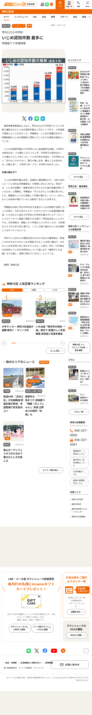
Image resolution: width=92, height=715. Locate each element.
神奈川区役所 (77, 499)
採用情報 (49, 663)
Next (62, 343)
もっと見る (55, 351)
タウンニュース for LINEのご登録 (19, 628)
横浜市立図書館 (78, 517)
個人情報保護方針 (10, 668)
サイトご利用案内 (25, 668)
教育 (53, 17)
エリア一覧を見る (50, 470)
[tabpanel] (33, 80)
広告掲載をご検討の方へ (31, 663)
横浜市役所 (76, 504)
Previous (4, 343)
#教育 (6, 265)
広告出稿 (30, 4)
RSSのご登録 (76, 635)
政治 (75, 17)
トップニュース (21, 17)
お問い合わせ (72, 664)
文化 (35, 17)
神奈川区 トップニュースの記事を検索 (78, 348)
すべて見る (78, 177)
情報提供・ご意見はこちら (79, 452)
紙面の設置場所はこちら (79, 481)
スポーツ (64, 17)
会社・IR (69, 6)
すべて (6, 17)
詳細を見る (76, 612)
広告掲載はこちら (79, 473)
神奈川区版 (8, 11)
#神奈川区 (14, 265)
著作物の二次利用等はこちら (79, 463)
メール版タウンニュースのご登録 (42, 628)
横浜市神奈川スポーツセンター (79, 510)
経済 (84, 17)
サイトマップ (39, 668)
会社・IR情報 (11, 663)
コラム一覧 (78, 412)
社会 (44, 17)
